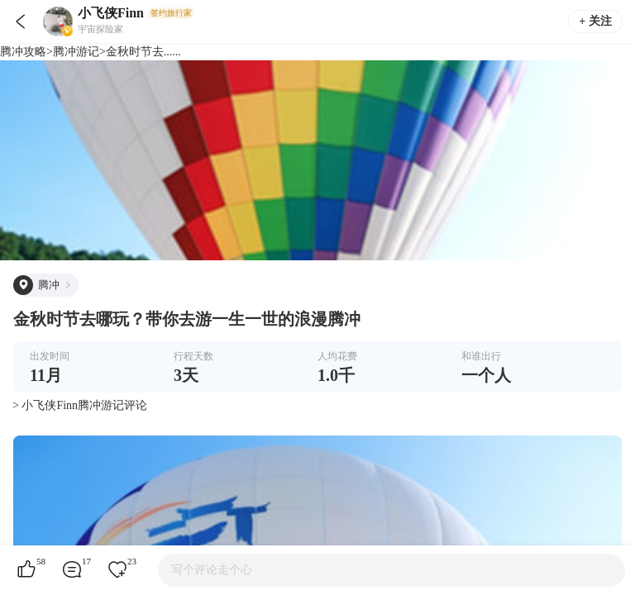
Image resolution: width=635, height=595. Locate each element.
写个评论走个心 (211, 570)
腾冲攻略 (23, 51)
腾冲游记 (76, 51)
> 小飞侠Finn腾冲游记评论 (79, 405)
